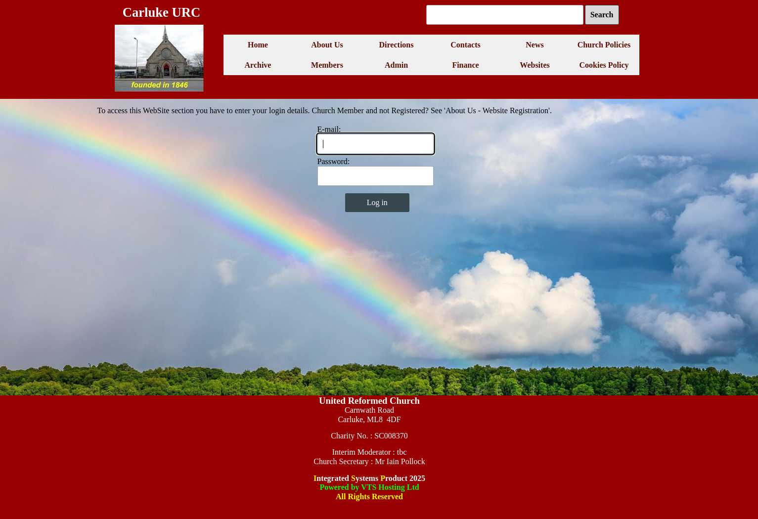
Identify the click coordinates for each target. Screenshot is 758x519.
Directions (396, 45)
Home (258, 45)
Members (327, 65)
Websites (534, 65)
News (534, 45)
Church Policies (604, 45)
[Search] (504, 15)
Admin (396, 65)
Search (602, 14)
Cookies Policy (604, 65)
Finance (465, 65)
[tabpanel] (369, 453)
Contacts (465, 45)
